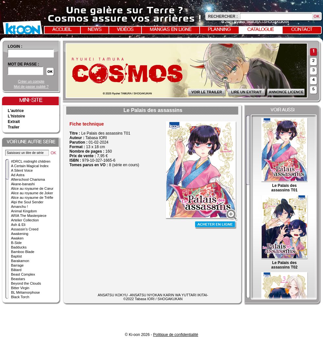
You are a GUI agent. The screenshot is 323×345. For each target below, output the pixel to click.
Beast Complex (23, 274)
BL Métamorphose (25, 292)
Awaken (17, 238)
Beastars (18, 279)
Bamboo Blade (22, 252)
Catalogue (260, 29)
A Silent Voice (22, 170)
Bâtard (16, 270)
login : (15, 46)
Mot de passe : (23, 64)
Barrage (17, 265)
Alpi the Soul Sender (27, 202)
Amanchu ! (19, 206)
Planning (219, 29)
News (95, 29)
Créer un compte (31, 81)
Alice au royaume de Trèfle (32, 197)
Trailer (13, 127)
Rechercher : (223, 16)
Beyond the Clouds (26, 283)
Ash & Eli (18, 225)
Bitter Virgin (20, 288)
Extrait (14, 121)
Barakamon (20, 261)
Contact (302, 29)
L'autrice (16, 110)
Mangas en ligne (171, 29)
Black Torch (20, 297)
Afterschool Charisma (28, 179)
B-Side (16, 243)
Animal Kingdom (24, 211)
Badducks (18, 247)
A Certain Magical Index (29, 166)
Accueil (62, 29)
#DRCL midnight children (30, 161)
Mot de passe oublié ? (31, 86)
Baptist (16, 256)
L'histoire (16, 116)
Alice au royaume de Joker (32, 193)
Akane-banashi (23, 184)
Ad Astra (18, 175)
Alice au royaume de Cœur (32, 188)
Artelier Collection (25, 220)
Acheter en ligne (216, 225)
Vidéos (125, 29)
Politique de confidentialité (175, 334)
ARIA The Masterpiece (29, 216)
